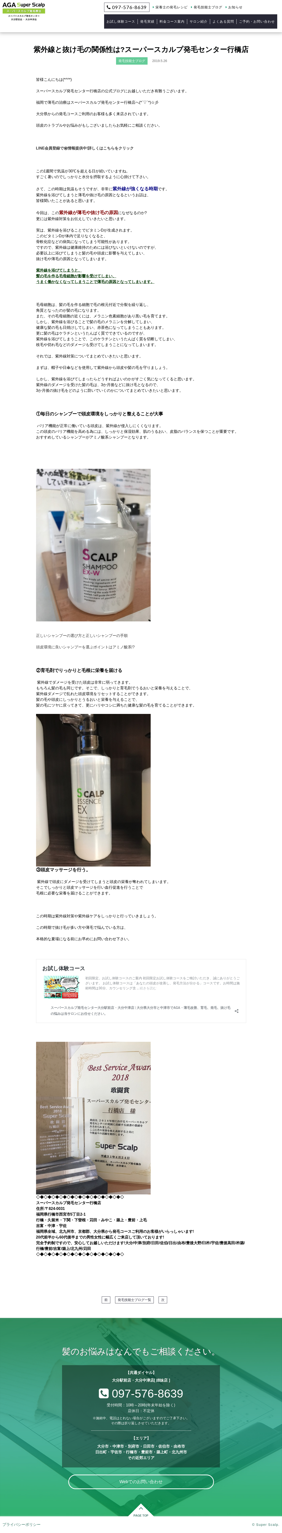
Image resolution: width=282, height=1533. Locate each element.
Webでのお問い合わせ (141, 1481)
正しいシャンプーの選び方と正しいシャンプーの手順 (82, 636)
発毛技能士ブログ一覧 (134, 1300)
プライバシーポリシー (21, 1525)
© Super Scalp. (266, 1525)
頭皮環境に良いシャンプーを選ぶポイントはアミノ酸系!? (85, 647)
